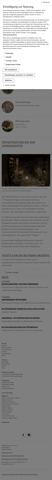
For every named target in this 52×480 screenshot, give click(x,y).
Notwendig (8, 53)
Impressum (46, 2)
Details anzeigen (10, 85)
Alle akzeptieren (11, 70)
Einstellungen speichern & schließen (19, 75)
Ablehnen (8, 80)
